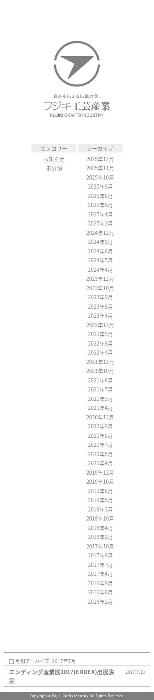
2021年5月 (100, 398)
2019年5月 (100, 500)
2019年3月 (100, 509)
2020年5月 (100, 454)
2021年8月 (100, 380)
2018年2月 (100, 537)
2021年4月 (100, 407)
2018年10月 (100, 518)
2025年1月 (100, 223)
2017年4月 (100, 573)
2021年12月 (100, 362)
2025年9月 (100, 186)
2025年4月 (100, 214)
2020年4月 (100, 463)
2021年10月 (100, 371)
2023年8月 (100, 306)
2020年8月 (100, 435)
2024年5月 (100, 260)
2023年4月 (100, 315)
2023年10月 (100, 288)
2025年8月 (100, 196)
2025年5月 (100, 205)
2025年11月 (100, 168)
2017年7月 (100, 564)
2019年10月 (100, 481)
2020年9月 (100, 426)
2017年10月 (100, 546)
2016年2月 (100, 601)
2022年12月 (100, 325)
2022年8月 (100, 343)
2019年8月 (100, 491)
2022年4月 (100, 352)
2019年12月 (100, 472)
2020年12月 (100, 417)
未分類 (54, 168)
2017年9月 (100, 555)
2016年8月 (100, 592)
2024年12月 (100, 232)
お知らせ (53, 159)
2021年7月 (100, 389)
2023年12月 (100, 278)
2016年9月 (100, 583)
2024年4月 (100, 269)
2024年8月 (100, 251)
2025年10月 (100, 177)
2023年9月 (100, 297)
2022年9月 (100, 334)
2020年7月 (100, 444)
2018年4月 (100, 528)
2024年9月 (100, 241)
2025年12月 (100, 159)
